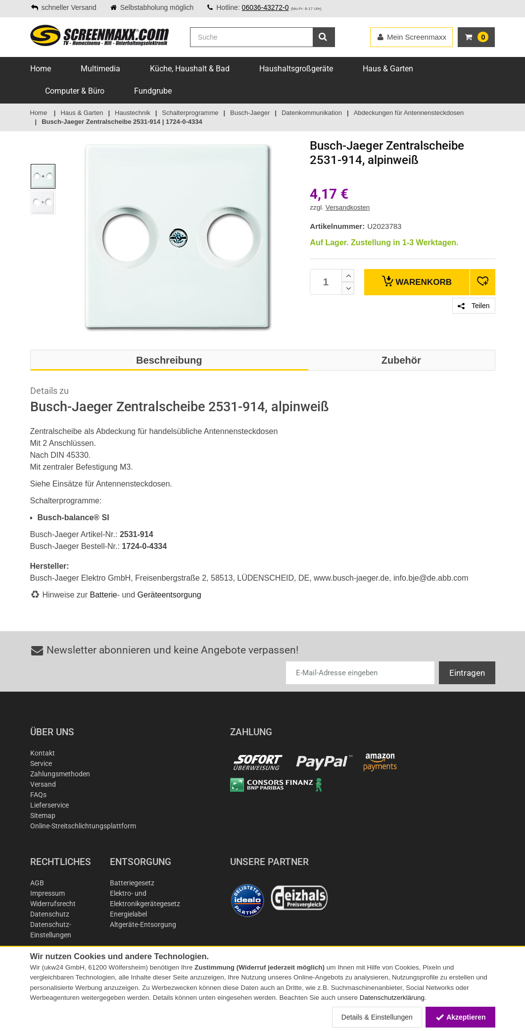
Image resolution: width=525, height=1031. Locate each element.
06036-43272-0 (265, 7)
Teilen (473, 306)
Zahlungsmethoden (60, 774)
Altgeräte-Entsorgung (143, 924)
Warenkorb (417, 281)
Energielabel (128, 914)
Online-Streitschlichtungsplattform (83, 826)
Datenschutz (49, 914)
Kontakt (42, 753)
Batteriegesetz (132, 883)
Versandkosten (348, 207)
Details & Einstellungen (377, 1017)
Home (40, 68)
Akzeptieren (460, 1017)
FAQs (38, 795)
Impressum (47, 893)
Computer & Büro (74, 91)
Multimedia (100, 68)
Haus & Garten (388, 68)
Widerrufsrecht (53, 904)
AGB (37, 883)
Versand (43, 784)
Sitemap (42, 815)
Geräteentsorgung (169, 595)
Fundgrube (153, 91)
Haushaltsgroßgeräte (296, 68)
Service (41, 763)
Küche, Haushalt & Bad (190, 68)
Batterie (103, 595)
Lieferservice (49, 805)
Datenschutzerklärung (392, 997)
